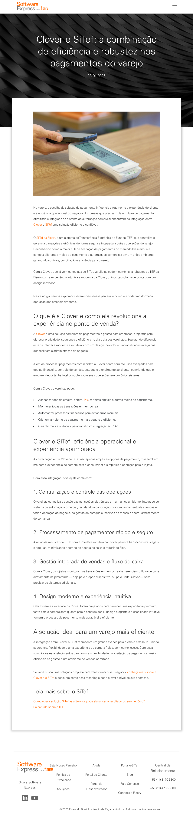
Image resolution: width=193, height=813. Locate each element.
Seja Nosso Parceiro (63, 765)
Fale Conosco (130, 783)
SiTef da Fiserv (46, 238)
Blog (130, 774)
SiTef (48, 224)
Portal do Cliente (96, 774)
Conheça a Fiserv (129, 793)
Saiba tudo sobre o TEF (48, 707)
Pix (86, 400)
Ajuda (96, 765)
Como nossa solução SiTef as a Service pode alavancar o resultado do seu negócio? (89, 701)
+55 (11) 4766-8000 (163, 788)
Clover (37, 224)
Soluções (63, 789)
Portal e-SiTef (129, 765)
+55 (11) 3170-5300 (163, 779)
